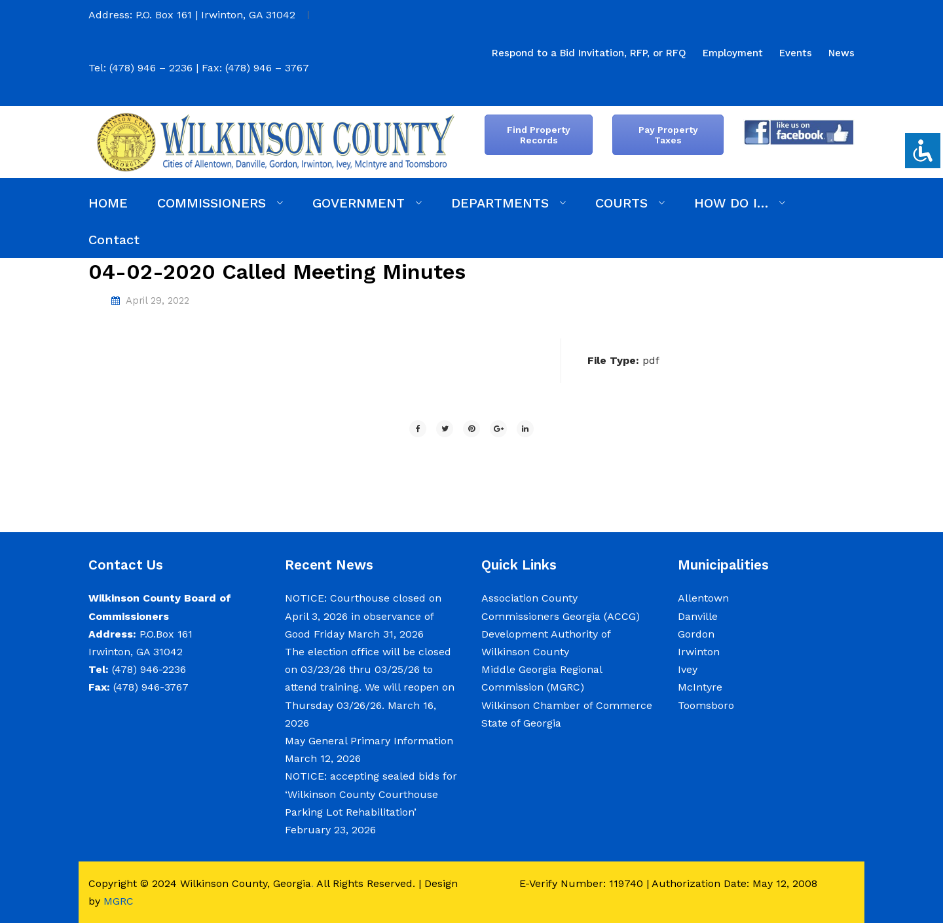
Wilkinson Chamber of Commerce (568, 705)
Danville (698, 616)
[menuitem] (589, 53)
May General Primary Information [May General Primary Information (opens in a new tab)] (369, 740)
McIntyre (700, 687)
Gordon (696, 634)
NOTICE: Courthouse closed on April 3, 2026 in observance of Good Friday (363, 616)
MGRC (118, 901)
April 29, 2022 (157, 300)
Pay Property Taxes (668, 134)
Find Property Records (538, 134)
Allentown (703, 598)
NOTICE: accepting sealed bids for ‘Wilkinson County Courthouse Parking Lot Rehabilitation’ (371, 794)
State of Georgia (521, 723)
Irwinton (699, 651)
